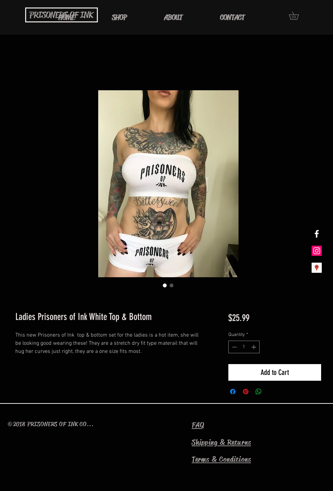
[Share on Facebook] (233, 392)
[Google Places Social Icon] (317, 268)
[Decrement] (233, 347)
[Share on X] (271, 392)
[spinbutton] (244, 347)
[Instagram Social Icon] (317, 251)
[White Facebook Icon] (317, 234)
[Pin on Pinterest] (246, 392)
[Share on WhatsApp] (259, 392)
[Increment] (254, 347)
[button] (297, 16)
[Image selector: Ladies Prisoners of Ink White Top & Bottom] (164, 285)
